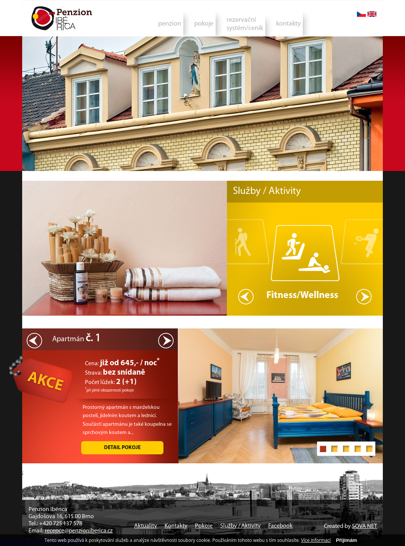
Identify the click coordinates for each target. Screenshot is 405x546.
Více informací (316, 540)
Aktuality (145, 526)
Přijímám (346, 540)
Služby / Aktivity (240, 526)
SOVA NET (364, 526)
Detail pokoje (122, 448)
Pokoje (204, 526)
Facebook (280, 526)
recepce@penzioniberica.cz (79, 531)
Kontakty (176, 526)
